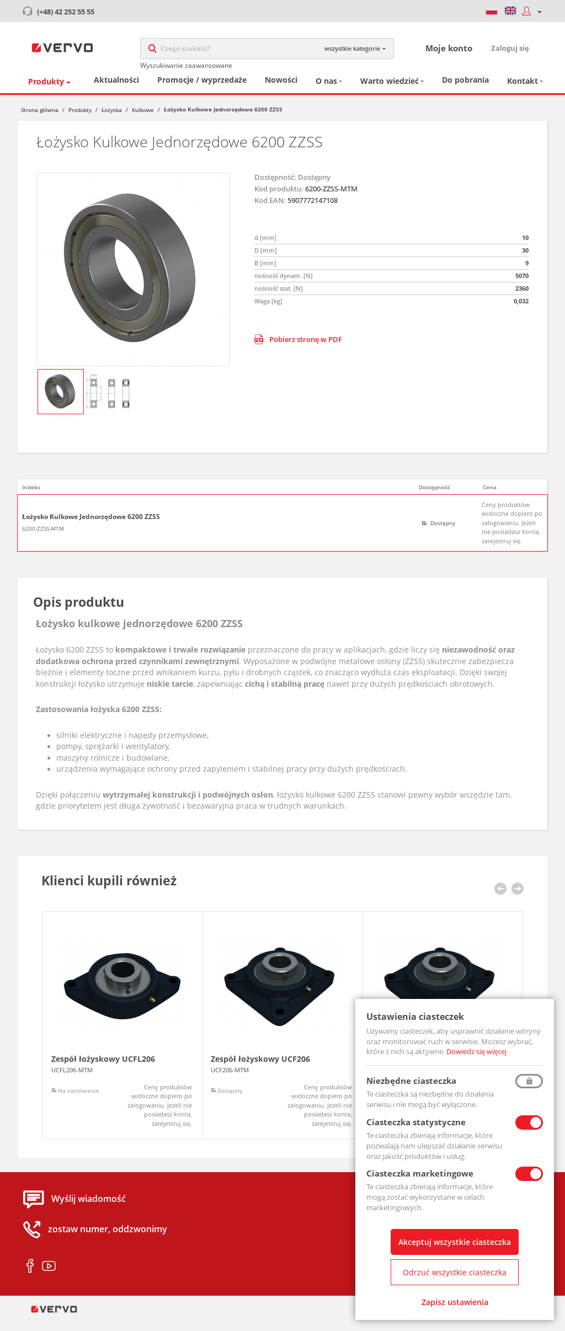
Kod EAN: (270, 211)
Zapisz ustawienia (455, 1302)
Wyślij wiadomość (88, 1209)
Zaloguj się (510, 53)
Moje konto (448, 52)
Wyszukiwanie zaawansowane (186, 70)
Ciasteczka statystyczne (416, 1121)
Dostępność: (275, 187)
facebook (30, 1277)
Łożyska (112, 120)
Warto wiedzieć (389, 91)
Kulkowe (143, 120)
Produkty (46, 92)
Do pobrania (465, 90)
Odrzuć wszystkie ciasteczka (455, 1272)
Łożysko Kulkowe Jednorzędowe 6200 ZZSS (91, 527)
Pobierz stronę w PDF (298, 350)
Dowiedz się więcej (476, 1051)
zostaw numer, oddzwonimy (107, 1239)
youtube (49, 1277)
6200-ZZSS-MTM (43, 539)
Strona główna (39, 120)
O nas (326, 91)
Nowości (281, 90)
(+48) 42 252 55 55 (65, 12)
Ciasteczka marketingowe (419, 1173)
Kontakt (522, 91)
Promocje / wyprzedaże (202, 90)
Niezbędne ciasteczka (411, 1080)
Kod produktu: (278, 199)
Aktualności (116, 90)
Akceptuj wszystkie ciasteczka (454, 1242)
